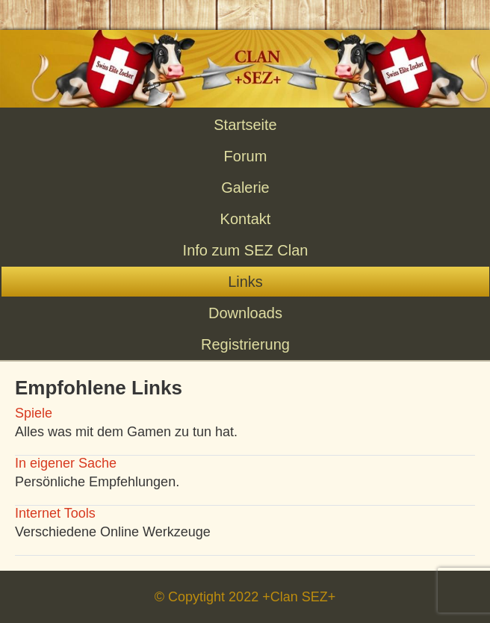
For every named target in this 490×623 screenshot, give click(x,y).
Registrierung (245, 344)
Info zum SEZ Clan (245, 250)
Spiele (33, 413)
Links (245, 281)
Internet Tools (55, 513)
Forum (245, 156)
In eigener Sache (66, 463)
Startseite (245, 125)
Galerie (245, 187)
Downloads (245, 313)
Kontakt (245, 219)
